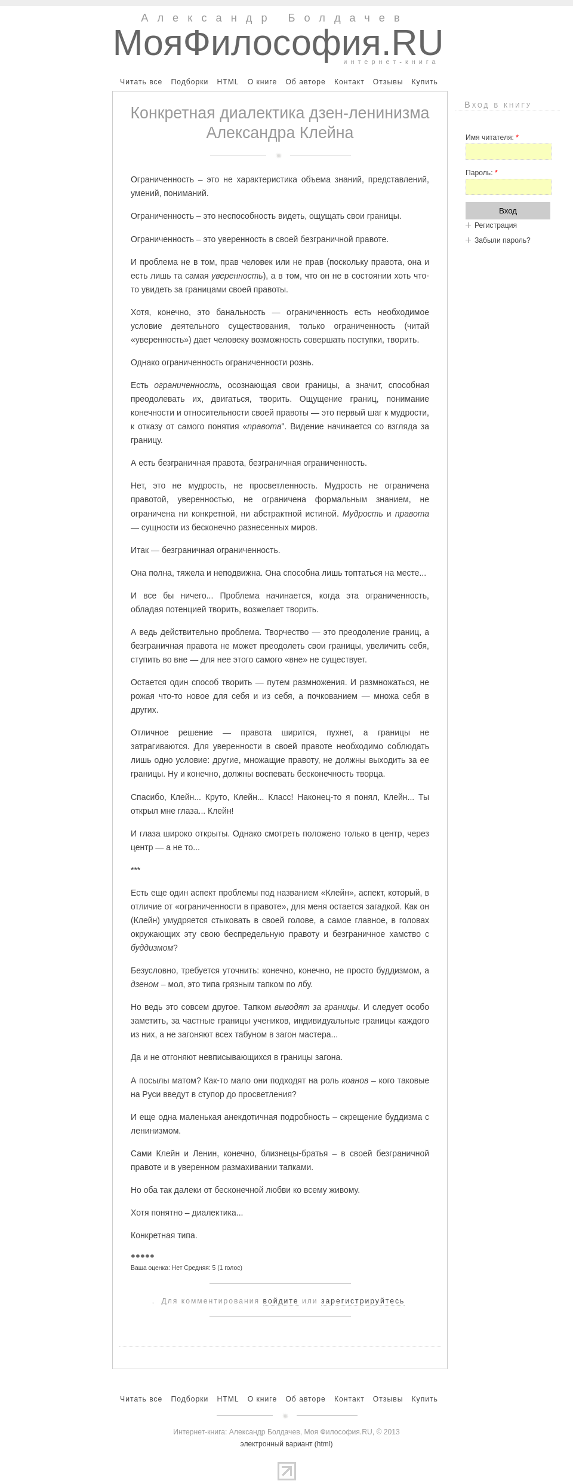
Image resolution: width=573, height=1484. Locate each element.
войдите (281, 1301)
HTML (228, 82)
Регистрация (496, 225)
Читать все (141, 82)
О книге (263, 82)
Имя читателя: (492, 137)
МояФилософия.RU (278, 42)
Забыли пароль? (503, 240)
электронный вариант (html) (287, 1444)
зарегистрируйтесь (363, 1301)
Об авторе (305, 82)
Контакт (349, 82)
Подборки (189, 82)
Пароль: (482, 173)
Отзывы (388, 82)
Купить (424, 82)
